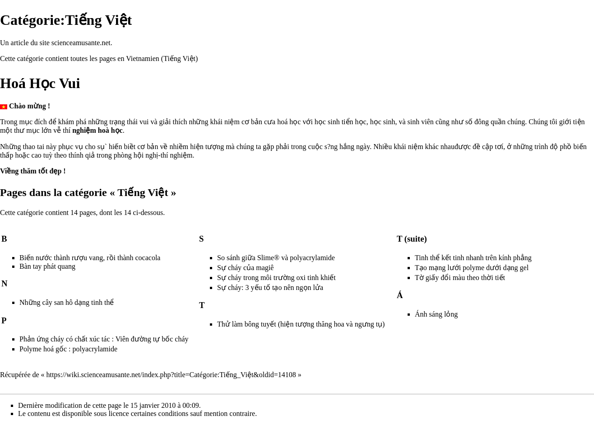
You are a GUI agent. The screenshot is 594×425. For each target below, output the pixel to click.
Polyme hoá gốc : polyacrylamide (68, 349)
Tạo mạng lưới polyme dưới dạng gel (472, 267)
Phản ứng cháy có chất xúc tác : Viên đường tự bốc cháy (104, 339)
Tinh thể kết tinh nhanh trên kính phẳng (473, 258)
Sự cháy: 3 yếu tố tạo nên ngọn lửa (270, 287)
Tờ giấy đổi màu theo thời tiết (460, 277)
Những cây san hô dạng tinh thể (66, 302)
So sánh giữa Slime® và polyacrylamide (276, 258)
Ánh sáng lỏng (436, 314)
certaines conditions (160, 413)
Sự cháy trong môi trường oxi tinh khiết (276, 277)
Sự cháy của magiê (245, 267)
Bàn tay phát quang (47, 266)
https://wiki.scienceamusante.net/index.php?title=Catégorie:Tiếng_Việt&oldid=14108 (171, 374)
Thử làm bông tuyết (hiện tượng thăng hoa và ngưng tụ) (301, 324)
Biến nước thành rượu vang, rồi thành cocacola (89, 258)
